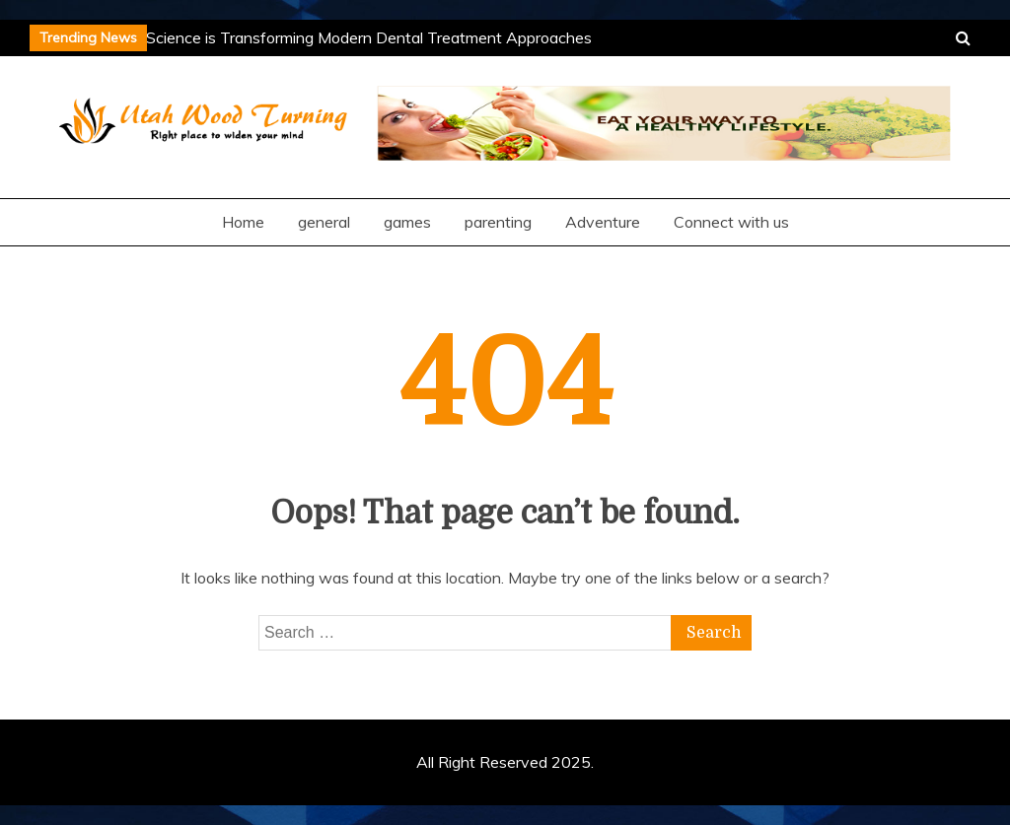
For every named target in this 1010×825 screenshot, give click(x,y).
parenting (498, 222)
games (407, 222)
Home (243, 222)
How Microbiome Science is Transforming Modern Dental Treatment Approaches (307, 37)
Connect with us (731, 222)
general (324, 222)
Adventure (602, 222)
